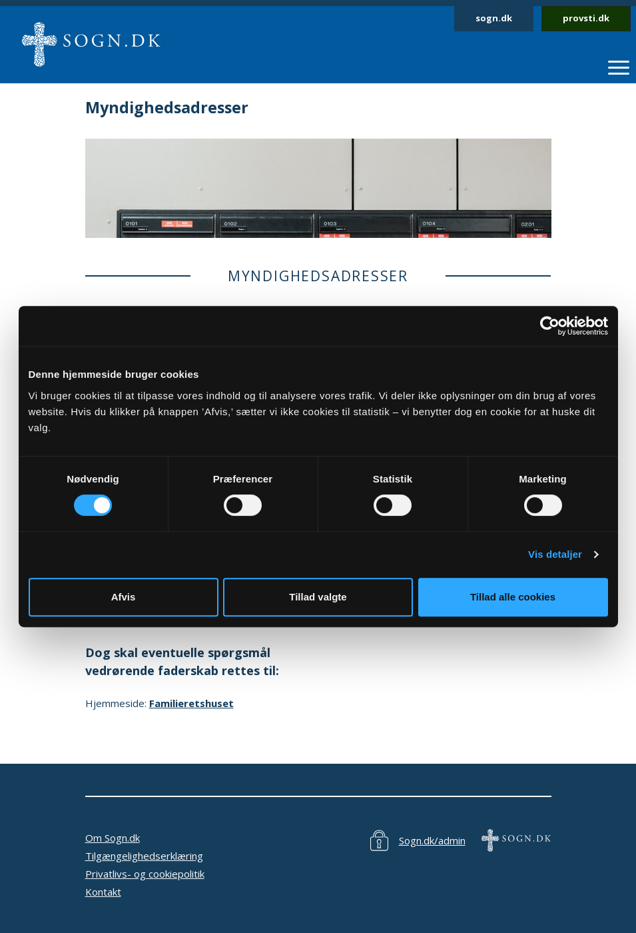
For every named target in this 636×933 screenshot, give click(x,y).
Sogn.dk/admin (432, 840)
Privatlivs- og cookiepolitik (144, 873)
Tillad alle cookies (512, 596)
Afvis (123, 596)
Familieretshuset (191, 703)
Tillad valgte (317, 596)
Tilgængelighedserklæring (144, 855)
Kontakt (103, 891)
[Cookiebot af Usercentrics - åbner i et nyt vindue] (549, 326)
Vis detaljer (555, 554)
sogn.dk (494, 18)
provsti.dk (586, 18)
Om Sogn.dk (112, 837)
